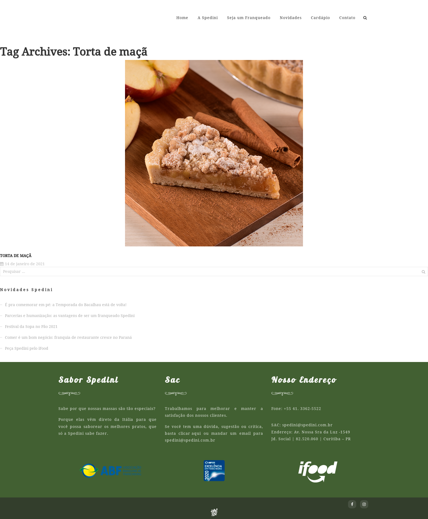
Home (182, 18)
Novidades (291, 18)
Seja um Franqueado (249, 18)
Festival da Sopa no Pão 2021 (31, 326)
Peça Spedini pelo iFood (26, 348)
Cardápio (320, 18)
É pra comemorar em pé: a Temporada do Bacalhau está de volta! (66, 305)
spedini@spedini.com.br (190, 440)
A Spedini (208, 18)
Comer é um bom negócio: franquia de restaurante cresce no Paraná (68, 337)
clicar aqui (190, 433)
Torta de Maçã (15, 256)
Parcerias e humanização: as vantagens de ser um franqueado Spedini (70, 315)
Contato (347, 18)
